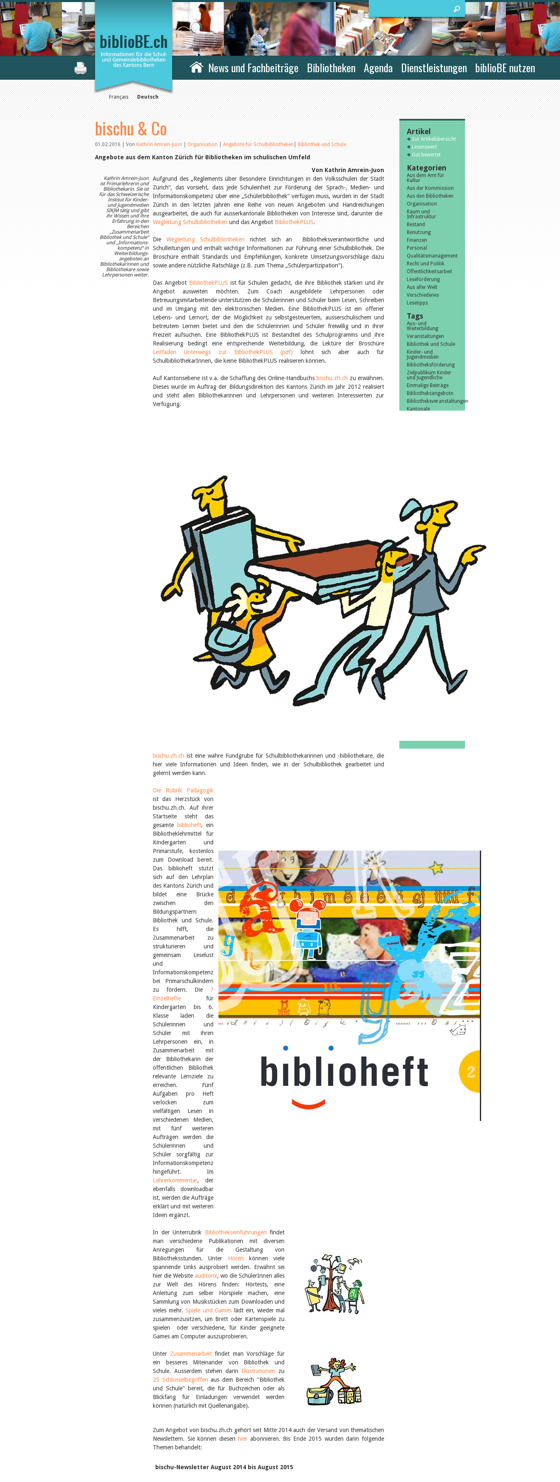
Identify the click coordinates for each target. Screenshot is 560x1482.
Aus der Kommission (430, 188)
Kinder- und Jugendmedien (423, 354)
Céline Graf (419, 481)
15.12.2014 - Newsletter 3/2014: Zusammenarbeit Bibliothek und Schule (247, 1101)
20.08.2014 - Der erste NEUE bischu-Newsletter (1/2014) (227, 1135)
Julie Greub (419, 517)
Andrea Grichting (426, 497)
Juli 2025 (416, 606)
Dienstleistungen (434, 67)
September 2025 (425, 598)
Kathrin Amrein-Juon (159, 144)
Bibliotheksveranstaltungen (432, 401)
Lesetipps (417, 302)
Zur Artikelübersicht (240, 1308)
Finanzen (417, 240)
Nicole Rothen (422, 525)
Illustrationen (258, 901)
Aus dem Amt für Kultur (425, 178)
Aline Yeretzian (423, 546)
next (378, 1307)
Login (368, 1445)
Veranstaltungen (425, 336)
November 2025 (425, 590)
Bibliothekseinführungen (236, 762)
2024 (412, 637)
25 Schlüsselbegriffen (180, 909)
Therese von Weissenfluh (421, 508)
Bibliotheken (331, 67)
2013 (412, 723)
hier (241, 968)
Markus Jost (420, 554)
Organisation (203, 144)
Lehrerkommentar (217, 727)
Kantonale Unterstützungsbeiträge (432, 411)
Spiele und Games (208, 840)
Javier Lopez (420, 473)
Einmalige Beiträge (427, 385)
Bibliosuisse (420, 429)
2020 (412, 669)
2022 (412, 653)
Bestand (416, 224)
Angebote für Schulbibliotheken (258, 144)
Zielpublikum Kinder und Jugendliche (429, 375)
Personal (417, 248)
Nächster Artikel (338, 1308)
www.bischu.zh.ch (202, 1217)
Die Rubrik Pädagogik (183, 571)
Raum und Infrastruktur (421, 214)
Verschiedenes (423, 295)
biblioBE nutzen (505, 67)
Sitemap (371, 1437)
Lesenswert (424, 146)
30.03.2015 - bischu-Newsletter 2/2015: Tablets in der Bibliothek (237, 1066)
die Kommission (131, 1428)
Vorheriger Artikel (140, 1308)
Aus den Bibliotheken (430, 196)
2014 (412, 716)
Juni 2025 (417, 614)
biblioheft (165, 589)
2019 (412, 676)
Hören (236, 788)
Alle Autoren (425, 562)
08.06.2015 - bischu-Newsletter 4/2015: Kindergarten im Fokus (235, 1031)
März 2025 (419, 621)
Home (196, 66)
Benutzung (419, 232)
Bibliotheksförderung (431, 364)
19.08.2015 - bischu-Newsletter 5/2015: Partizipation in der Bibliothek (244, 1014)
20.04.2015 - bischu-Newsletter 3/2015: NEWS (215, 1049)
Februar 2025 (422, 629)
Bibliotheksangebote (430, 393)
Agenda (378, 67)
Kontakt (371, 1419)
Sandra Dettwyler (426, 458)
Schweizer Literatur (428, 421)
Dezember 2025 (424, 582)
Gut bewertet (426, 154)
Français (118, 97)
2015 (412, 708)
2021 (412, 661)
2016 (412, 700)
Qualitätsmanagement (432, 255)
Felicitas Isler (421, 489)
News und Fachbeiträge (253, 67)
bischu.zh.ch (332, 378)
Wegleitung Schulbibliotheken (190, 222)
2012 (412, 731)
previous (101, 1307)
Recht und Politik (425, 263)
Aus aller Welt (422, 287)
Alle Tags (422, 437)
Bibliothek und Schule (322, 144)
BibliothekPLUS (294, 222)
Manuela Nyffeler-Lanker (426, 536)
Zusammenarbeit (191, 883)
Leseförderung (423, 279)
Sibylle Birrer (421, 465)
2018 (412, 684)
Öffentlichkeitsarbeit (429, 271)
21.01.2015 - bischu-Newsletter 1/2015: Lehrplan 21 (222, 1083)
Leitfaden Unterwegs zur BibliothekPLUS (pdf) (223, 352)
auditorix (206, 805)
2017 (412, 692)
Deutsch (148, 97)
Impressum (375, 1428)
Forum (256, 1155)
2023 (412, 645)
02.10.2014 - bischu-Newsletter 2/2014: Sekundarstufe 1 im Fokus (240, 1118)
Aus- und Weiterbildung (422, 326)
